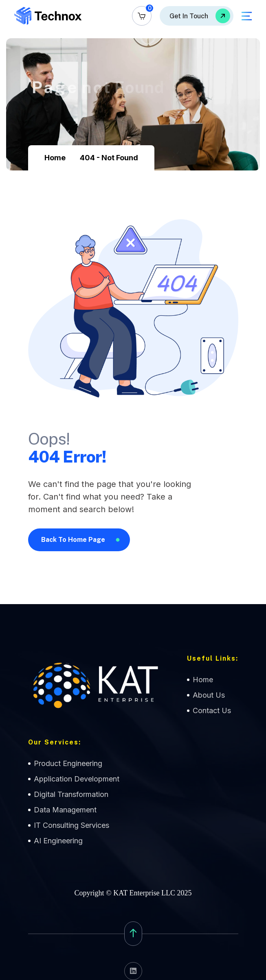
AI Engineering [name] (58, 840)
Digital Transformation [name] (71, 794)
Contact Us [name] (212, 710)
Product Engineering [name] (68, 763)
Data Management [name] (65, 809)
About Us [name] (209, 695)
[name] (142, 16)
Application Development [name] (76, 779)
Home (55, 157)
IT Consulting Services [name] (71, 825)
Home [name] (203, 679)
